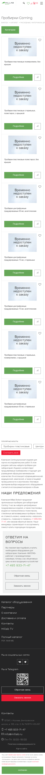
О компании (9, 612)
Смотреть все (10, 452)
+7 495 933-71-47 (18, 565)
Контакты (7, 623)
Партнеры (7, 607)
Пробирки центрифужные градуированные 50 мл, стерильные (19, 405)
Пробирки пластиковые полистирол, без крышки (21, 161)
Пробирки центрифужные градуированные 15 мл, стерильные (19, 259)
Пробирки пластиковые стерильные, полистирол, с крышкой (19, 112)
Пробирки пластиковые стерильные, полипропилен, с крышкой (19, 356)
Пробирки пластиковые (16, 446)
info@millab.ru (13, 734)
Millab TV (7, 628)
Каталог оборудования (16, 601)
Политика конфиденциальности (21, 744)
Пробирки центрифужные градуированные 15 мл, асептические (20, 308)
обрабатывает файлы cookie (16, 754)
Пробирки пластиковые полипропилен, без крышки (22, 63)
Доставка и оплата (13, 618)
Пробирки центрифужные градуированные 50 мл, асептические (20, 210)
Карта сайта (21, 749)
